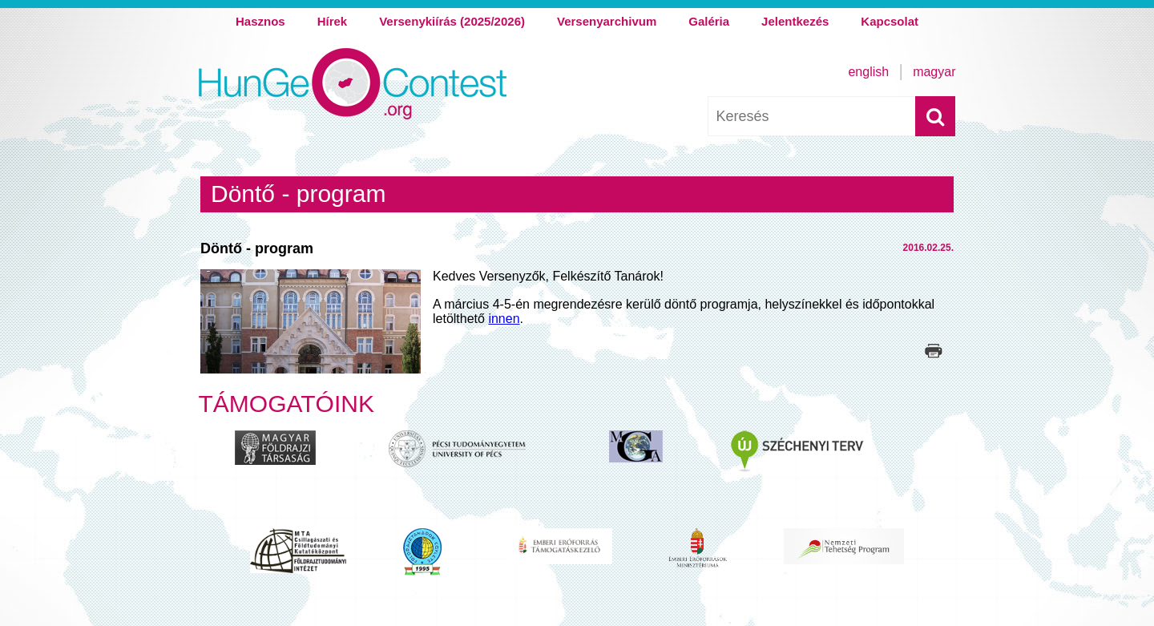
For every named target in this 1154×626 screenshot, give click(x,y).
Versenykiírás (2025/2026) (452, 21)
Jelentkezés (795, 21)
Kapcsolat (889, 21)
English (868, 72)
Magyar (934, 72)
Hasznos (260, 21)
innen (503, 318)
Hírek (332, 21)
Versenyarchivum (606, 21)
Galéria (708, 21)
